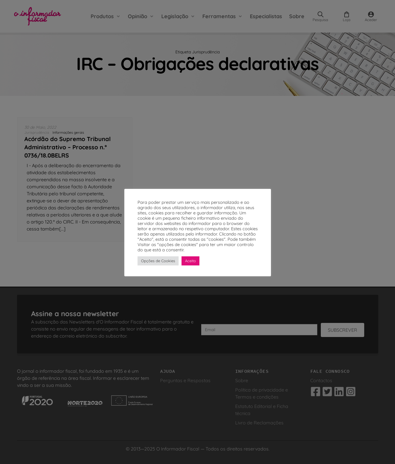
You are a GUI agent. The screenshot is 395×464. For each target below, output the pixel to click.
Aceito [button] (190, 260)
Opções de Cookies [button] (158, 260)
